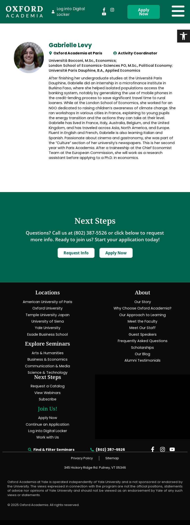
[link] (183, 36)
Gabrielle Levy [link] (70, 45)
